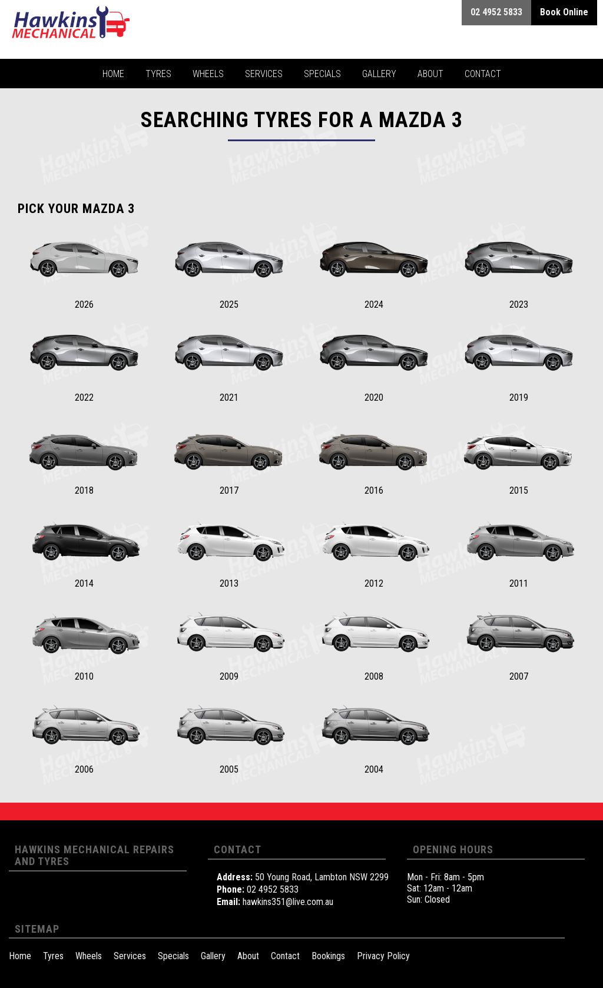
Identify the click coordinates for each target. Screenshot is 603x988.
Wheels (88, 956)
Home (20, 956)
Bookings (328, 956)
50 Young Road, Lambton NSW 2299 (322, 877)
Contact (285, 956)
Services (130, 956)
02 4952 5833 (273, 889)
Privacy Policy (383, 956)
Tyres (53, 956)
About (248, 956)
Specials (173, 956)
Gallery (213, 956)
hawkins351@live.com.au (288, 901)
